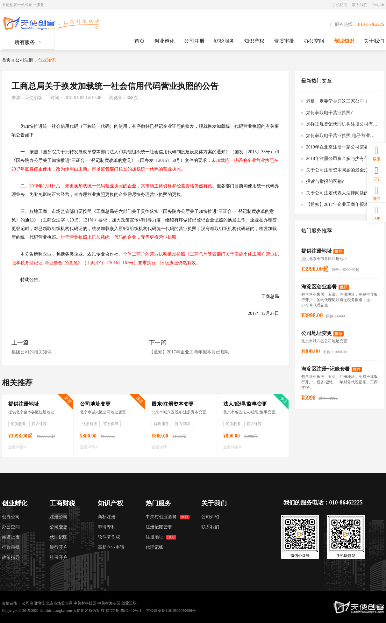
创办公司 (11, 516)
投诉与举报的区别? (325, 181)
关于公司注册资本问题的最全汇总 (339, 170)
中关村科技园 (85, 603)
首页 (139, 41)
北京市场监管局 (59, 603)
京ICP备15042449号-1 (123, 610)
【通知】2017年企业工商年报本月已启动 (189, 352)
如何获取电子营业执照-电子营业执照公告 (342, 135)
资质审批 (284, 41)
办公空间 (314, 41)
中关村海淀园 (108, 603)
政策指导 (11, 557)
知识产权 (254, 41)
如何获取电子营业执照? (329, 112)
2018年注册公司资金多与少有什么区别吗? (342, 158)
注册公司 (59, 516)
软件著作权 (109, 537)
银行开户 (59, 547)
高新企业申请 (111, 547)
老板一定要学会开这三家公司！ (337, 101)
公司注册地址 (33, 603)
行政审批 (11, 547)
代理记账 (59, 537)
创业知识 (344, 41)
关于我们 (374, 41)
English (378, 5)
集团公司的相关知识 (31, 352)
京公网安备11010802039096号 (171, 610)
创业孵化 (164, 41)
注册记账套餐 (159, 527)
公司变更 (59, 527)
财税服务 (224, 41)
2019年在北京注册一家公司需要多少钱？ (342, 147)
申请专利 (107, 527)
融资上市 (11, 537)
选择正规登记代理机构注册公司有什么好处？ (342, 124)
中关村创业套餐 (167, 516)
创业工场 (129, 603)
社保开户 (59, 557)
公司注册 (194, 41)
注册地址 (161, 537)
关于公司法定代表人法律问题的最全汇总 (342, 193)
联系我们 (360, 5)
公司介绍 (210, 516)
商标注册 (107, 516)
